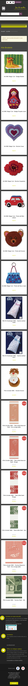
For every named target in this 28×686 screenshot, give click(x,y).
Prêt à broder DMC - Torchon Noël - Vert (14, 600)
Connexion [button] (18, 2)
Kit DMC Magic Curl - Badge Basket (14, 76)
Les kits (8, 31)
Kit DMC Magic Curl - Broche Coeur (14, 146)
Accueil (3, 31)
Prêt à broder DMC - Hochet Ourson (14, 390)
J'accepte (14, 683)
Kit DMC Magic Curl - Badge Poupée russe (14, 111)
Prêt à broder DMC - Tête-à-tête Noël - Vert (14, 530)
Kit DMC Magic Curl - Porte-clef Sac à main (14, 286)
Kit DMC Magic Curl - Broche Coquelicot (14, 181)
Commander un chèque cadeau (14, 660)
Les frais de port (11, 645)
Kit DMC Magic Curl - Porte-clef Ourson (14, 251)
